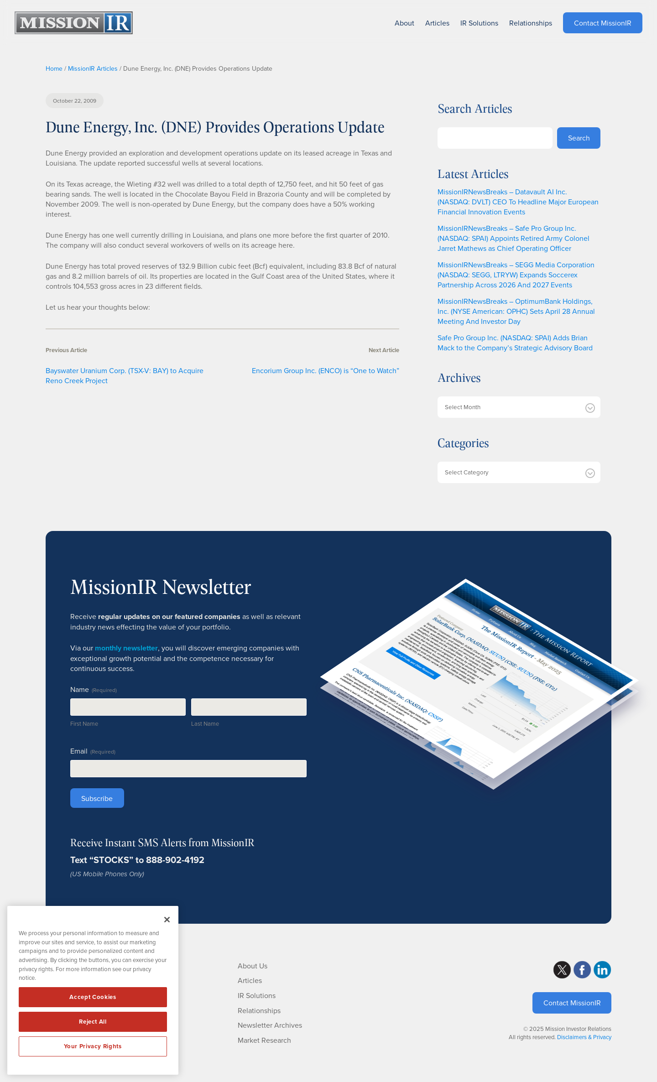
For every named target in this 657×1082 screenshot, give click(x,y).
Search (579, 138)
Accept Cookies (92, 997)
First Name (84, 723)
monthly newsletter (126, 648)
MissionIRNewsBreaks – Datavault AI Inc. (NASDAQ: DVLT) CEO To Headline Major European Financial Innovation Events (518, 202)
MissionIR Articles (93, 68)
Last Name (205, 723)
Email (92, 751)
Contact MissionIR (572, 1003)
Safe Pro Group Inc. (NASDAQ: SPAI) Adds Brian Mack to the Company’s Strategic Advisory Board (515, 343)
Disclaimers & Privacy (584, 1037)
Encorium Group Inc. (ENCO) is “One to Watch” (325, 370)
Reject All (93, 1021)
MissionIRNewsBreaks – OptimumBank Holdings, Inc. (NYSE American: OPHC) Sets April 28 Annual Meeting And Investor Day (516, 311)
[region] (92, 990)
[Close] (167, 920)
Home (54, 68)
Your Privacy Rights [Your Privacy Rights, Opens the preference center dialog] (92, 1046)
